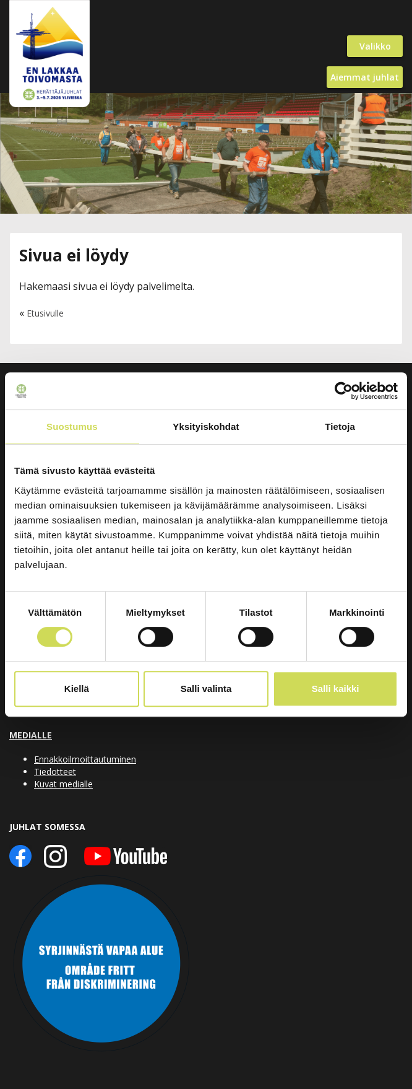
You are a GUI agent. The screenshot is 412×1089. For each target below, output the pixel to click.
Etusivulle (45, 313)
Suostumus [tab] (72, 426)
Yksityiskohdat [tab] (206, 426)
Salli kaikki (335, 688)
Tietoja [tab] (340, 426)
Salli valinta (206, 688)
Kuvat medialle (63, 784)
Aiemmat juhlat (364, 77)
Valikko (375, 46)
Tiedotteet (55, 771)
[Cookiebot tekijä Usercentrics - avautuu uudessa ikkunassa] (344, 391)
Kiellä (76, 688)
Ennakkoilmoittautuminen (85, 759)
